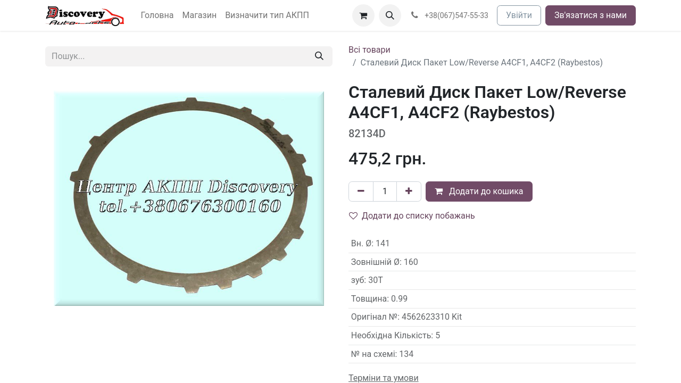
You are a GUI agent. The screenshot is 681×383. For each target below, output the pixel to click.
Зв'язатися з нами (590, 15)
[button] (390, 15)
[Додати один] (408, 191)
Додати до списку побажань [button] (412, 216)
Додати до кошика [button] (479, 191)
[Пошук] (319, 56)
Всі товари (369, 50)
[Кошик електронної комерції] (363, 15)
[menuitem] (157, 15)
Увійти (519, 15)
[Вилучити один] (360, 191)
